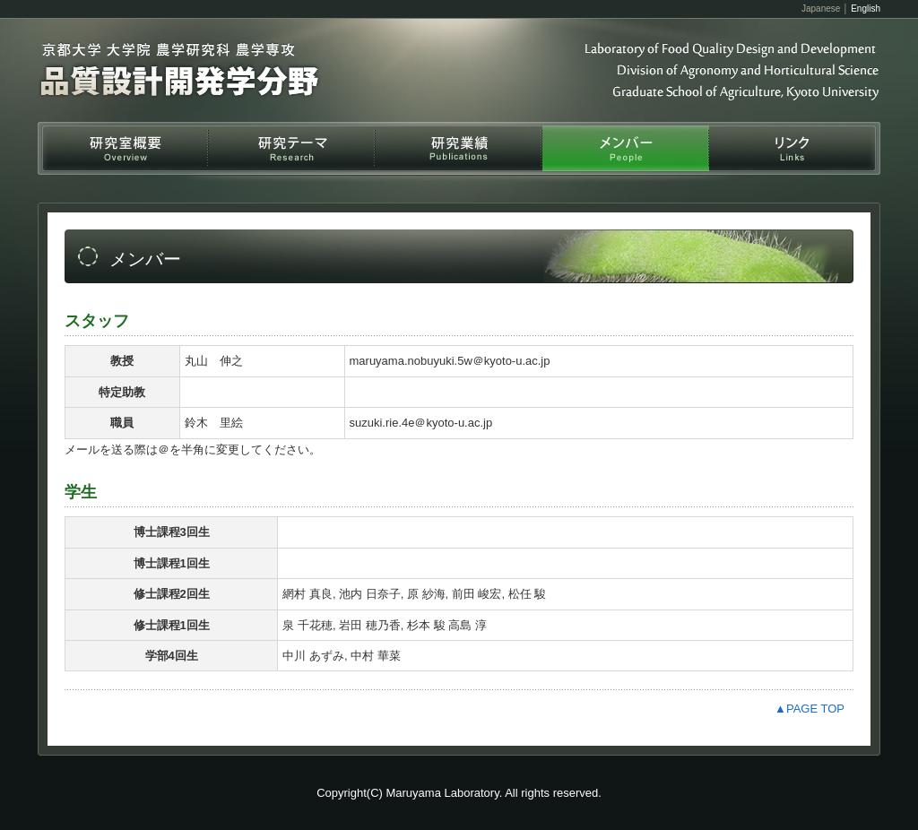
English (865, 8)
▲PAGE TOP (809, 708)
